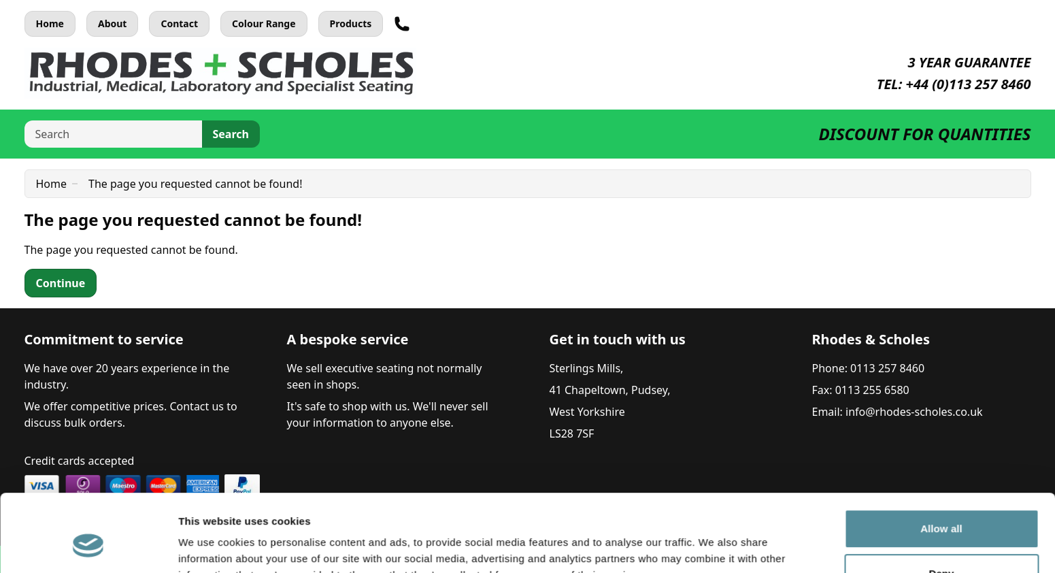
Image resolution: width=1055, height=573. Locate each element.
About (112, 23)
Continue (61, 283)
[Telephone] (402, 24)
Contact (179, 23)
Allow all (941, 462)
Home (50, 23)
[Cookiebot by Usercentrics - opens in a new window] (88, 546)
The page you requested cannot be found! (195, 183)
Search (231, 134)
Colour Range (264, 23)
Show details (209, 546)
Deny (941, 506)
